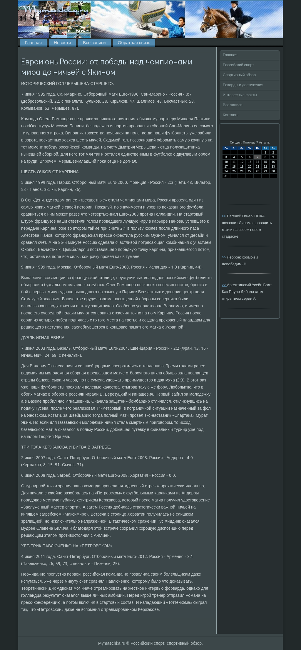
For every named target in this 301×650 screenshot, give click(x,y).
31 (226, 176)
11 (233, 162)
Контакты (231, 115)
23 (273, 166)
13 (249, 162)
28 (257, 171)
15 (265, 162)
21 (257, 166)
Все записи (94, 43)
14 (257, 162)
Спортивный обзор (239, 75)
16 (273, 162)
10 (226, 162)
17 (226, 166)
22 (265, 166)
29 (265, 171)
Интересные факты (240, 95)
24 (226, 171)
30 (273, 171)
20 (249, 166)
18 (233, 166)
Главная (33, 43)
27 (249, 171)
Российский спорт (238, 65)
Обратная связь (134, 43)
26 (241, 171)
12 (241, 162)
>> (224, 216)
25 (233, 171)
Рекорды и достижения (243, 85)
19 (241, 166)
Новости (62, 43)
